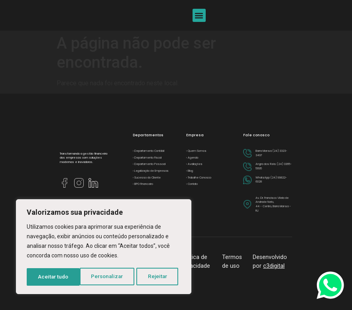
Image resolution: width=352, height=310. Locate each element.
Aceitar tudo (155, 277)
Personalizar (54, 277)
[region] (103, 247)
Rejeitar (105, 277)
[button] (199, 15)
